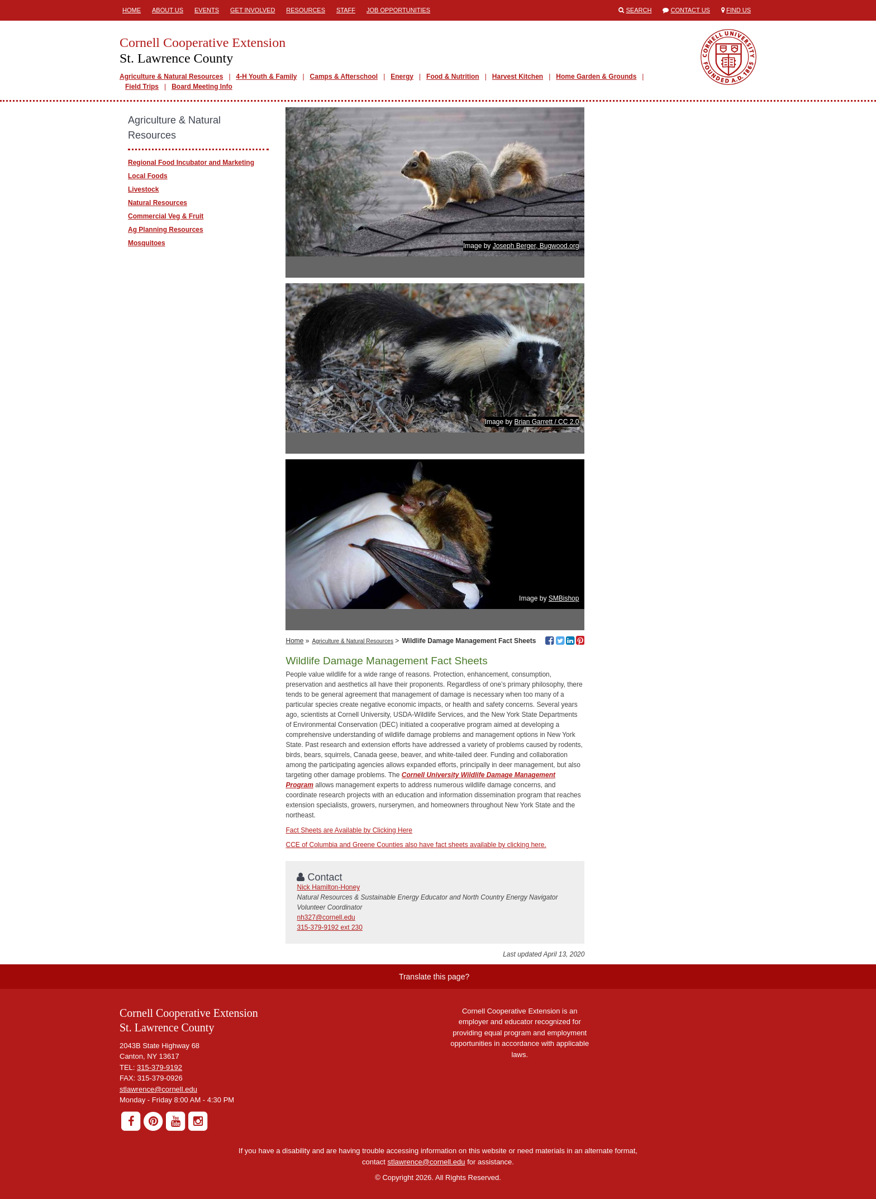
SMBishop (564, 598)
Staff (345, 10)
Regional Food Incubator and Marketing (191, 162)
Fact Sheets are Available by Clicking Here (348, 830)
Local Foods (148, 176)
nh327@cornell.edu (326, 917)
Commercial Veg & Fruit (165, 216)
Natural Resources (157, 203)
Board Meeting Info (202, 87)
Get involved (252, 10)
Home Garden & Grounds (596, 76)
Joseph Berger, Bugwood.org (536, 246)
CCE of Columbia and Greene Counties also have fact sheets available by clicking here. (415, 845)
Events (206, 10)
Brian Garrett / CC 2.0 (546, 422)
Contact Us (690, 10)
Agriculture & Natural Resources (171, 76)
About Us (167, 10)
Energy (402, 76)
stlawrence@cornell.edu (158, 1089)
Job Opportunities (398, 10)
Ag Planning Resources (165, 230)
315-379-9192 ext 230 (329, 927)
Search (639, 10)
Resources (305, 10)
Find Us (738, 10)
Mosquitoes (146, 243)
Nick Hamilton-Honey (328, 887)
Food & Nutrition (452, 76)
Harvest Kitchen (517, 76)
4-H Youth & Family (266, 76)
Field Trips (142, 87)
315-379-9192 (159, 1067)
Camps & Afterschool (344, 76)
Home (131, 10)
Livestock (143, 189)
